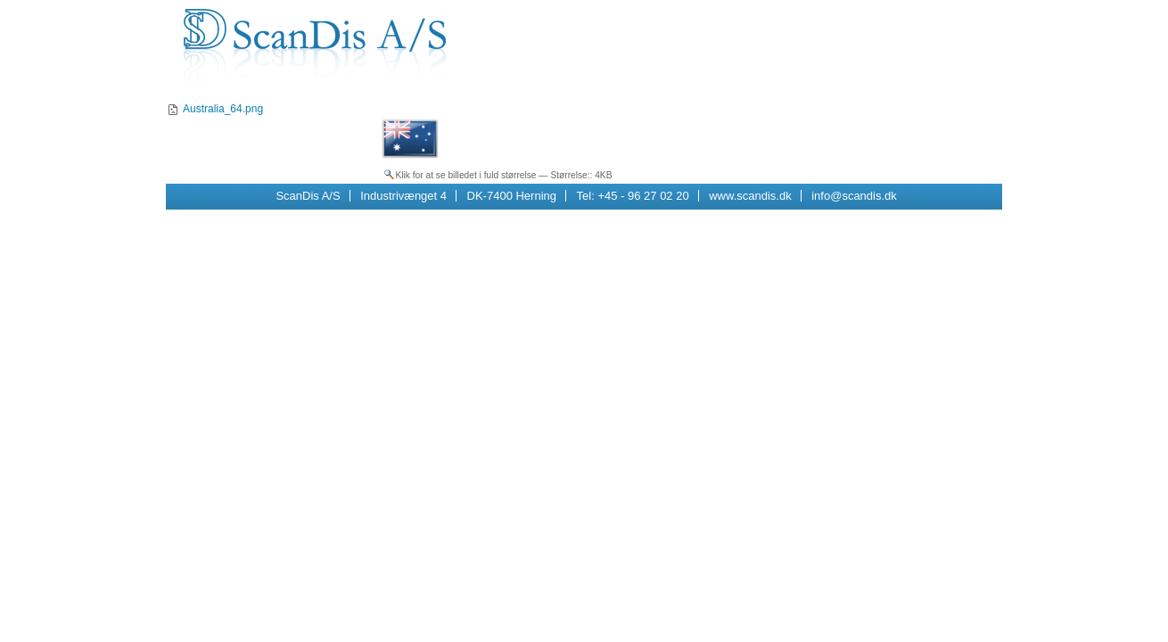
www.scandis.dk (750, 195)
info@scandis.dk (854, 195)
